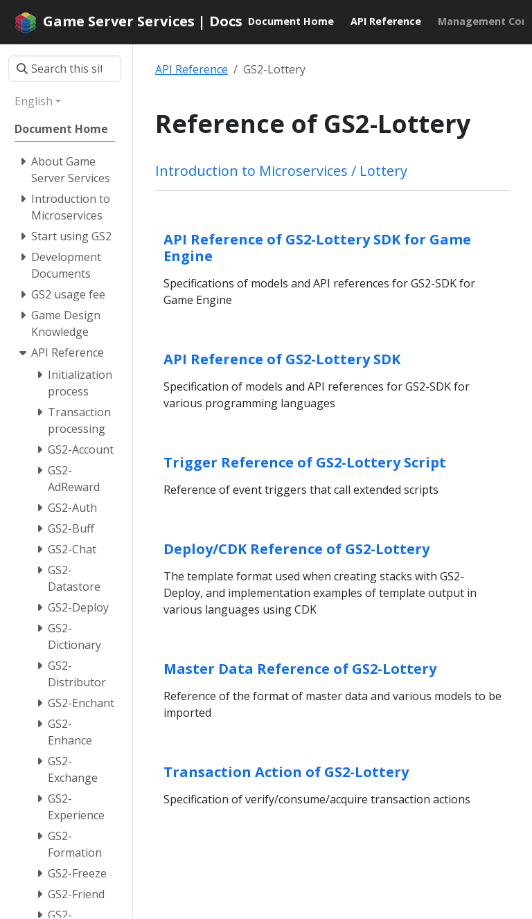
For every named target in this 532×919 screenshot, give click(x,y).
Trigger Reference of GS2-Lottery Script (304, 462)
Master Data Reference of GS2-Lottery (299, 668)
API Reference (191, 69)
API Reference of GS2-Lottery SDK (281, 359)
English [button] (34, 101)
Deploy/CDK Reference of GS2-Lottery (296, 548)
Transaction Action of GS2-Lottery (286, 771)
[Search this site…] (64, 68)
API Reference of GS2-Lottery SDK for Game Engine (317, 247)
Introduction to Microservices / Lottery (281, 170)
